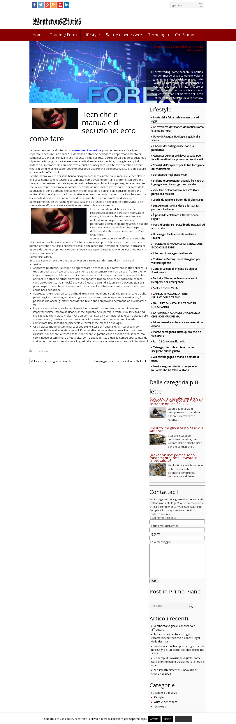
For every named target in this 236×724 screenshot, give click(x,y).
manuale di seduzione (88, 150)
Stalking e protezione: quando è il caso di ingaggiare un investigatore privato (177, 182)
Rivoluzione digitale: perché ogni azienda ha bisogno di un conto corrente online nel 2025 (178, 649)
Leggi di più (183, 719)
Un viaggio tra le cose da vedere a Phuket (120, 361)
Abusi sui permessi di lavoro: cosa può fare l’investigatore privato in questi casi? (177, 157)
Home (38, 34)
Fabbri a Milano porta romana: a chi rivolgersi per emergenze (174, 280)
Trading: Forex (64, 34)
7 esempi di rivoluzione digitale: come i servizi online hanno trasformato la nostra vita (177, 661)
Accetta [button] (154, 719)
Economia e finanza (165, 692)
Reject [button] (167, 719)
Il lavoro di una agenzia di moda (172, 253)
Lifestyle (92, 34)
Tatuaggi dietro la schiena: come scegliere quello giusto (172, 349)
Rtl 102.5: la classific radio (169, 341)
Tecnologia (158, 34)
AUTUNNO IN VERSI (166, 288)
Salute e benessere (124, 34)
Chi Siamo (184, 34)
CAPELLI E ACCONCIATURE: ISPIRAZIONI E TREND (169, 295)
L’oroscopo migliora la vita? (170, 174)
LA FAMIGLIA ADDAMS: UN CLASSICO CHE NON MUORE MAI (175, 314)
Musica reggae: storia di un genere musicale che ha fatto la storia (174, 368)
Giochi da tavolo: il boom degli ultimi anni (178, 199)
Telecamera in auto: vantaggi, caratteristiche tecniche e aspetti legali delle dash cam (175, 637)
